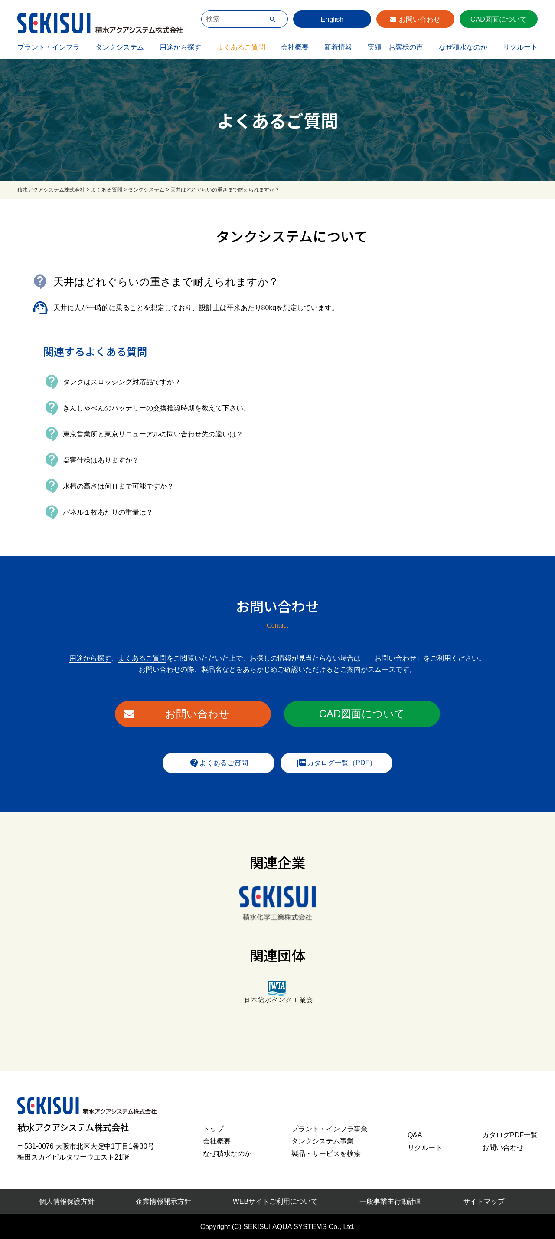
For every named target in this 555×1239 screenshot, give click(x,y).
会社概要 (295, 47)
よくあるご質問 (241, 47)
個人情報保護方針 (67, 1201)
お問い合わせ (420, 19)
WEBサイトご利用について (275, 1201)
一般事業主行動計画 (390, 1201)
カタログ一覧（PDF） (336, 763)
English (332, 19)
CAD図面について (498, 19)
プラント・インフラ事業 (329, 1129)
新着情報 (338, 47)
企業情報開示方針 (163, 1201)
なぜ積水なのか (463, 47)
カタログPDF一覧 (510, 1135)
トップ (213, 1129)
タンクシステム (119, 47)
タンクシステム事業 (322, 1141)
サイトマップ (484, 1201)
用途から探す (180, 47)
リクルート (520, 47)
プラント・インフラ (48, 47)
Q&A (415, 1135)
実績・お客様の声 (395, 47)
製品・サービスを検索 (326, 1153)
